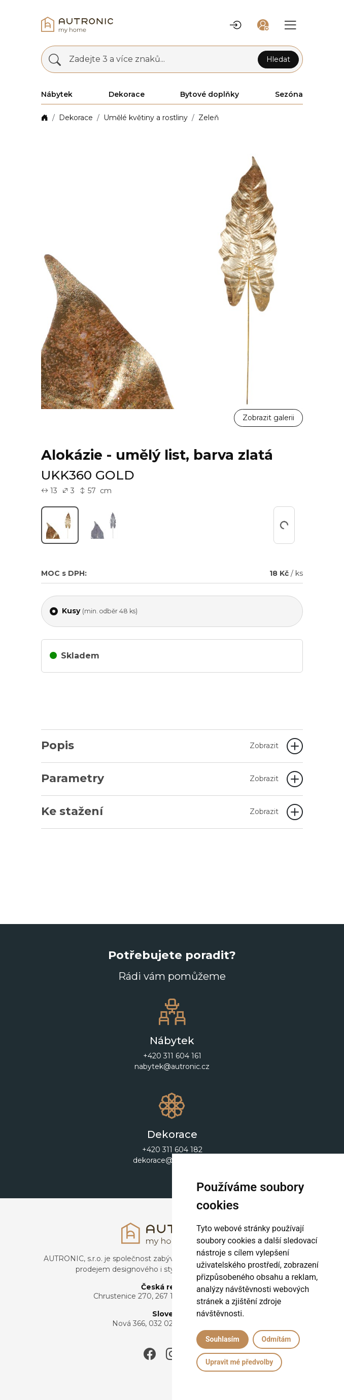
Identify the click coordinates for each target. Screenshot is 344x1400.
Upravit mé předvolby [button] (239, 1362)
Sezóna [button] (289, 94)
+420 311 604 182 (172, 1149)
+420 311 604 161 (172, 1055)
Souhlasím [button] (222, 1339)
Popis (160, 745)
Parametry (160, 778)
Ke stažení (160, 811)
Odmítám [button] (276, 1339)
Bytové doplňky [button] (209, 94)
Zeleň (208, 117)
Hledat (278, 59)
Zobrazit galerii (268, 417)
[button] (235, 25)
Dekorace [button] (127, 94)
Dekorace (76, 117)
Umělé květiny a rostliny (146, 117)
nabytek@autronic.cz (172, 1066)
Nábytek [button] (57, 94)
